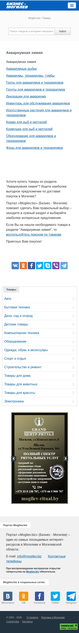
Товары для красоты (19, 393)
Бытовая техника (17, 307)
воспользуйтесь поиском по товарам (33, 234)
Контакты (27, 621)
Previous (14, 459)
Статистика (12, 621)
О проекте (32, 617)
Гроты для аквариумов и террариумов (34, 82)
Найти (62, 31)
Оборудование (15, 341)
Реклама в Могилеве (53, 617)
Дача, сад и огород (18, 316)
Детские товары (16, 324)
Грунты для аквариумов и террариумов (35, 89)
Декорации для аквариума (26, 96)
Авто (7, 298)
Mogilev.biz (34, 18)
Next (65, 459)
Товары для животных (20, 384)
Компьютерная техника (21, 333)
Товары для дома (17, 375)
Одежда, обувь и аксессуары (26, 350)
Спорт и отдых (15, 358)
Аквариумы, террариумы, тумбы (30, 75)
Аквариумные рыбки (21, 68)
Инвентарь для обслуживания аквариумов (38, 103)
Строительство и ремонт (22, 367)
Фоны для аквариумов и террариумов (34, 147)
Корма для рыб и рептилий (26, 122)
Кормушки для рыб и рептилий (29, 129)
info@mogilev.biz (29, 556)
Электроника (14, 401)
